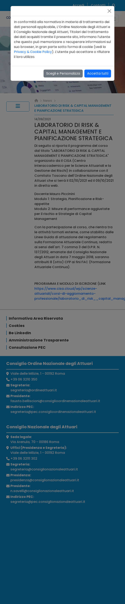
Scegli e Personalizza (63, 73)
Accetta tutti (97, 73)
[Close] (109, 11)
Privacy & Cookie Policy (33, 51)
